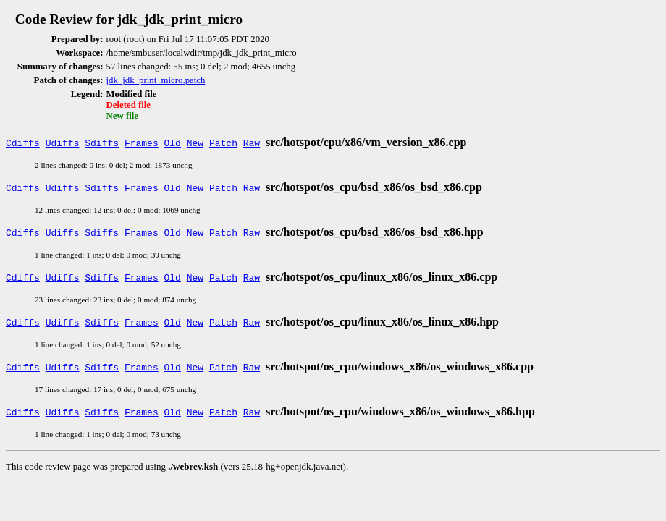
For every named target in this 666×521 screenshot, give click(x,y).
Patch (223, 142)
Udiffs (63, 142)
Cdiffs (23, 142)
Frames (142, 142)
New (195, 142)
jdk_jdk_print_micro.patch (156, 80)
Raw (251, 142)
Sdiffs (102, 142)
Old (172, 142)
